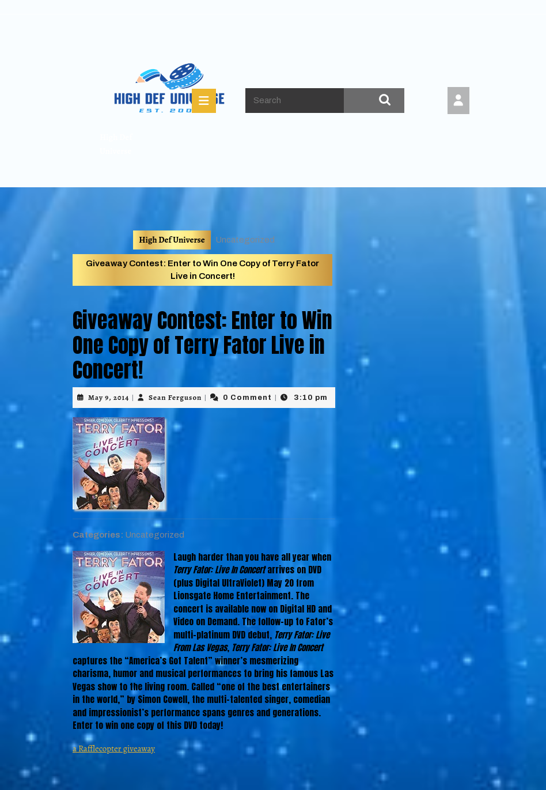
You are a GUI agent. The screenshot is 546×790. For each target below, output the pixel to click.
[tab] (204, 101)
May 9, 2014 (108, 397)
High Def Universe (171, 239)
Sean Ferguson (175, 397)
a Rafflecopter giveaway (114, 748)
